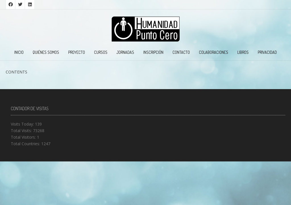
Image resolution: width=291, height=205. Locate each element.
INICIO (19, 52)
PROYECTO (76, 52)
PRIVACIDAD (267, 52)
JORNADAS (125, 52)
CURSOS (100, 52)
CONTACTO (181, 52)
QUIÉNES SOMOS (46, 52)
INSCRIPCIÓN (153, 52)
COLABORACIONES (213, 52)
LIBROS (243, 52)
